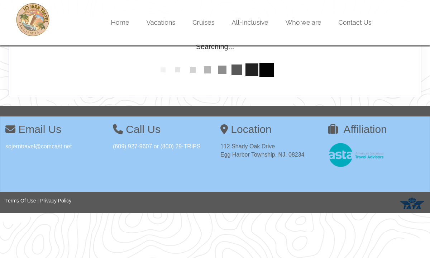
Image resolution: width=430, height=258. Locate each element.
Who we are (303, 22)
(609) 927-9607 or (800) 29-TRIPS (157, 146)
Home (120, 22)
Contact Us (355, 22)
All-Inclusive (249, 22)
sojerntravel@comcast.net (38, 146)
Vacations (161, 22)
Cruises (203, 22)
